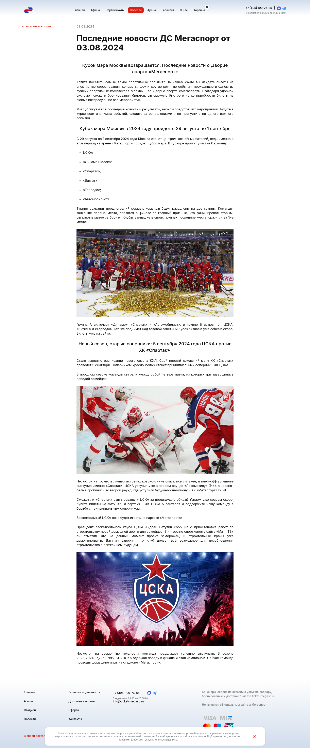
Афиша (29, 701)
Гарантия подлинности (84, 692)
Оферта (73, 710)
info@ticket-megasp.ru (128, 701)
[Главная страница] (28, 10)
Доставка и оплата (81, 701)
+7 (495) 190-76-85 (258, 8)
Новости (30, 719)
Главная (29, 692)
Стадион (30, 710)
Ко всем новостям (36, 26)
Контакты (75, 719)
